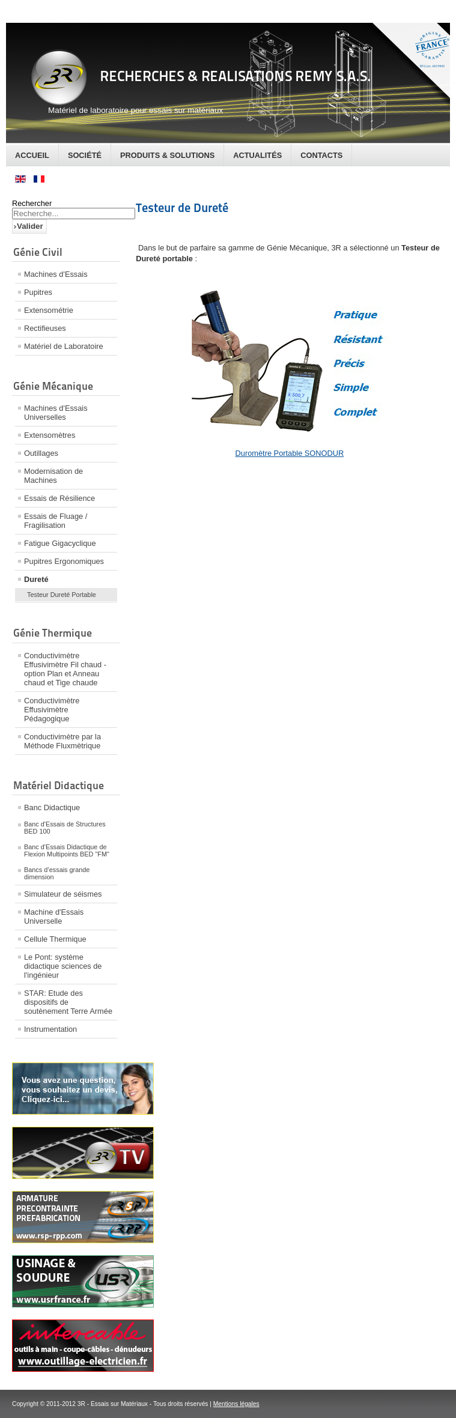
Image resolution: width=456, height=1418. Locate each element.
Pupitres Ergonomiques (64, 561)
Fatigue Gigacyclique (60, 543)
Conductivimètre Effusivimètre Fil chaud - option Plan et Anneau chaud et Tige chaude (65, 669)
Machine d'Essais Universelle (54, 916)
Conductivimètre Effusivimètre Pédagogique (51, 709)
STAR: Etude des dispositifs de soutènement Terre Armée (68, 1002)
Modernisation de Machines (53, 476)
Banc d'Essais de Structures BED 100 (65, 827)
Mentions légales (236, 1404)
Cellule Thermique (55, 939)
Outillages (41, 453)
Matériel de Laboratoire (63, 346)
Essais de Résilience (59, 498)
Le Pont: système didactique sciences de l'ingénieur (63, 966)
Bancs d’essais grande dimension (57, 873)
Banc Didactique (52, 807)
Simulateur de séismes (63, 893)
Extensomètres (49, 435)
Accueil (32, 155)
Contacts (321, 155)
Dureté (36, 579)
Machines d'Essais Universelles (56, 413)
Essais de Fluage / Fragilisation (55, 521)
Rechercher (32, 203)
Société (85, 155)
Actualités (257, 155)
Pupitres (38, 292)
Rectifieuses (45, 328)
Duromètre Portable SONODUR (290, 453)
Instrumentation (50, 1029)
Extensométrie (48, 310)
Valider (30, 226)
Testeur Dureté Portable (61, 594)
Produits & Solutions (167, 155)
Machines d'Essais (56, 274)
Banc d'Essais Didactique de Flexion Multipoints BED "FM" (66, 850)
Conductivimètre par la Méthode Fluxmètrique (62, 741)
